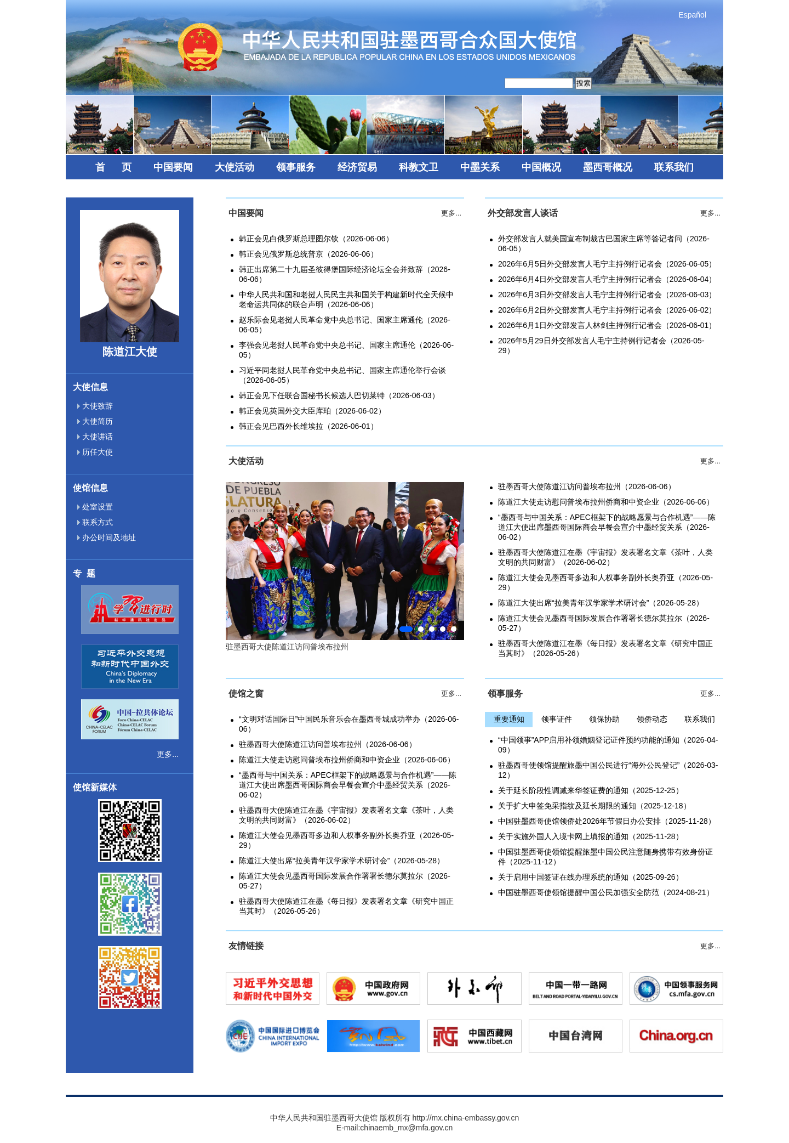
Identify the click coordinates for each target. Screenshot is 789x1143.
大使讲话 (95, 436)
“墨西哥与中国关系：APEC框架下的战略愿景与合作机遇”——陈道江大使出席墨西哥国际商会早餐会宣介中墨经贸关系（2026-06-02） (607, 527)
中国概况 (541, 167)
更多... (168, 754)
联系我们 (674, 167)
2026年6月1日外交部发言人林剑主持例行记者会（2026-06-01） (607, 325)
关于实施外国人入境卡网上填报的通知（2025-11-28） (590, 836)
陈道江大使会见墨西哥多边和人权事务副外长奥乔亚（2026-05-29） (605, 582)
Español (692, 14)
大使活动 (234, 167)
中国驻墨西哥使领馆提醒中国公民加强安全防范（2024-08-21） (606, 892)
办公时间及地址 (106, 537)
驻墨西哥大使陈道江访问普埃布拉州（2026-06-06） (587, 486)
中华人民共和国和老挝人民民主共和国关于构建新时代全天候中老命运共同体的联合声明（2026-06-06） (346, 299)
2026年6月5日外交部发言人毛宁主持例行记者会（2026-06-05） (607, 263)
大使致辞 (95, 405)
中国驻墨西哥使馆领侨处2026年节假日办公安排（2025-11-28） (607, 821)
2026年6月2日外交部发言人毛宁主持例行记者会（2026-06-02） (607, 309)
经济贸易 (357, 167)
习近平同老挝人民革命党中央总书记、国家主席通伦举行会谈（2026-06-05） (342, 375)
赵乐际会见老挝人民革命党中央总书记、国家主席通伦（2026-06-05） (344, 324)
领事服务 (296, 167)
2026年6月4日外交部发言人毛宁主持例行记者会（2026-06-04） (607, 279)
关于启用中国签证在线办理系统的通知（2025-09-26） (590, 877)
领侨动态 (652, 719)
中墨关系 (480, 167)
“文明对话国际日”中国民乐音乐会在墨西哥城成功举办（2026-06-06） (349, 724)
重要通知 (509, 719)
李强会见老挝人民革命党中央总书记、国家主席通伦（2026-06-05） (346, 350)
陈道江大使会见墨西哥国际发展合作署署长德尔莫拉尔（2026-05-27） (604, 623)
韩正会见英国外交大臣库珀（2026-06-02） (312, 410)
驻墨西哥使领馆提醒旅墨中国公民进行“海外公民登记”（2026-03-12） (608, 770)
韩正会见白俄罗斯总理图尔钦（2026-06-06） (316, 238)
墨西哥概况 (607, 167)
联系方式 (95, 522)
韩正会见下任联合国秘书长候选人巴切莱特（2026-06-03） (339, 395)
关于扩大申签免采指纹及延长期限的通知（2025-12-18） (594, 805)
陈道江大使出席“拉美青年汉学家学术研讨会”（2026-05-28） (601, 602)
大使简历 (95, 421)
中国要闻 (173, 167)
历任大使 (95, 452)
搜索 (583, 83)
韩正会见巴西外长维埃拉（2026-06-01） (308, 426)
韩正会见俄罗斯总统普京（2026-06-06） (308, 254)
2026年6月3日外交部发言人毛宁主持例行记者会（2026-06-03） (607, 294)
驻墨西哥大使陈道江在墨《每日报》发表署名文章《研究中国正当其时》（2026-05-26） (605, 648)
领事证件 (556, 719)
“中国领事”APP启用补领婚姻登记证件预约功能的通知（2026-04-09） (608, 744)
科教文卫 (418, 167)
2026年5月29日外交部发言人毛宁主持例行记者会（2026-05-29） (601, 345)
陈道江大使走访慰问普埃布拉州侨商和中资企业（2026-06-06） (606, 501)
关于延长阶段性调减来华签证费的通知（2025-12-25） (590, 790)
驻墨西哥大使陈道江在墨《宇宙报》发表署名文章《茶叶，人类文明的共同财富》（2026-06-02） (605, 557)
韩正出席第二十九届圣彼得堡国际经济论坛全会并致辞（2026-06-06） (344, 274)
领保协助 (604, 719)
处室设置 (95, 506)
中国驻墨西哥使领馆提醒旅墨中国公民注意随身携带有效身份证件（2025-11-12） (605, 856)
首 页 (113, 167)
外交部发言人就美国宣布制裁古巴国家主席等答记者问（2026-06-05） (604, 243)
